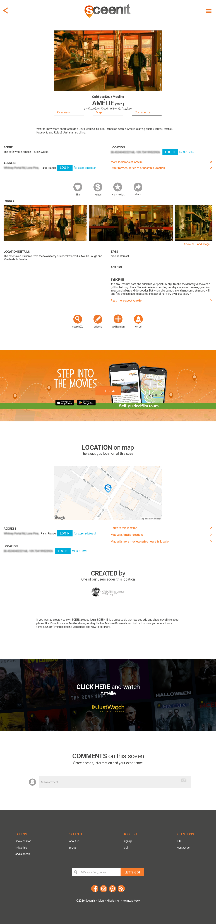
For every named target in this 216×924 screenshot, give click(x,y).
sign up (127, 841)
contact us (183, 847)
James (120, 591)
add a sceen (22, 854)
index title (21, 847)
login (126, 847)
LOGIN (65, 167)
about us (74, 841)
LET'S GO (108, 391)
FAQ (179, 841)
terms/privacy (131, 900)
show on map (23, 841)
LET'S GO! (132, 872)
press (72, 847)
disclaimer (113, 900)
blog (101, 900)
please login (88, 619)
